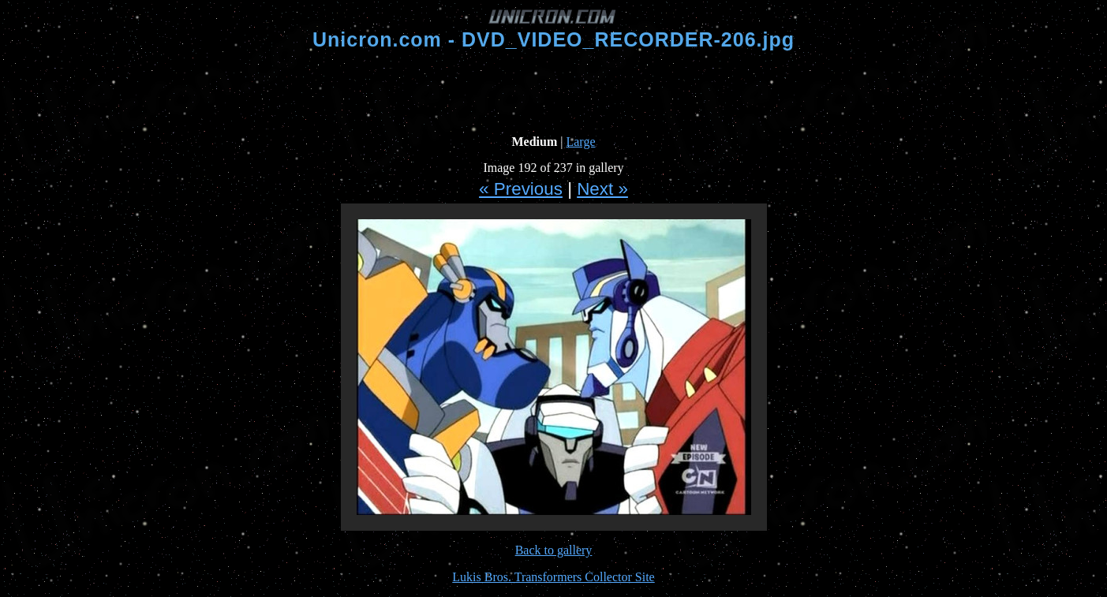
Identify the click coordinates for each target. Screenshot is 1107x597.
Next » (602, 189)
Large (580, 141)
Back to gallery (554, 550)
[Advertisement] (554, 93)
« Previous (521, 189)
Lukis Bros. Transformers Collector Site (553, 577)
